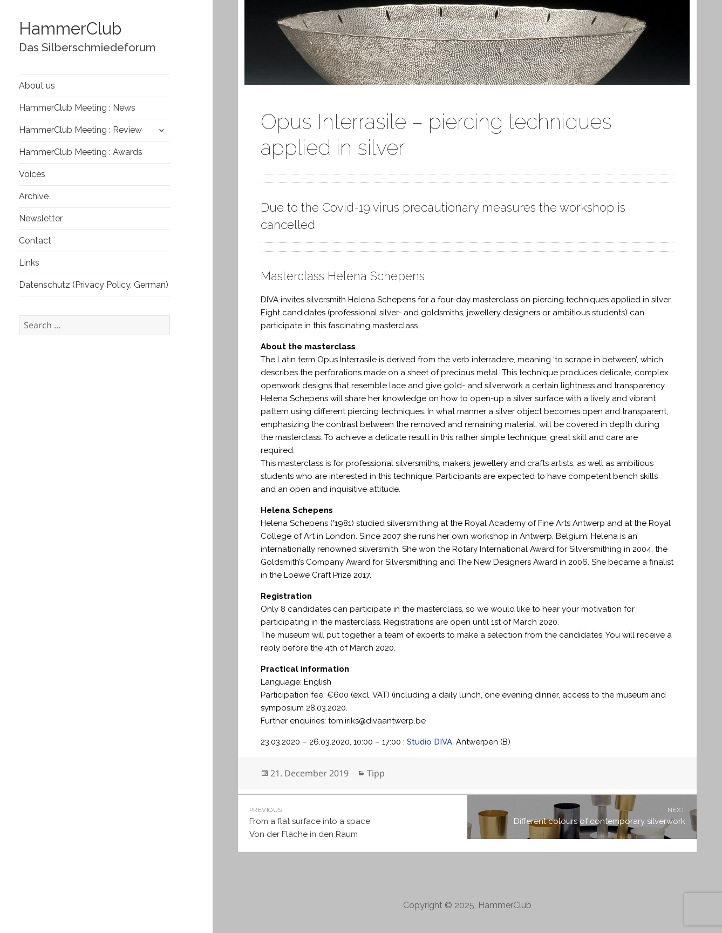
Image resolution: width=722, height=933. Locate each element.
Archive (34, 196)
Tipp (376, 773)
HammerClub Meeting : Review (80, 130)
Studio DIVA (429, 742)
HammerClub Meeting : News (77, 108)
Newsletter (41, 218)
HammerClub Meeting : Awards (80, 152)
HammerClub (70, 28)
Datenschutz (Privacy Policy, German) (93, 285)
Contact (35, 240)
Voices (32, 174)
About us (37, 85)
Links (29, 263)
